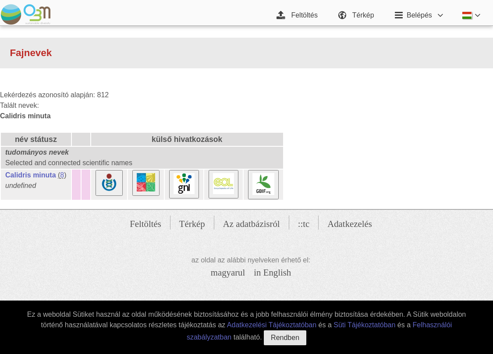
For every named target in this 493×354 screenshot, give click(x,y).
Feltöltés (145, 224)
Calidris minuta (30, 175)
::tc (304, 224)
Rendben (285, 337)
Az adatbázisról (251, 224)
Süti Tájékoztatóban (364, 325)
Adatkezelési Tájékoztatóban (271, 325)
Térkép (192, 224)
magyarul (228, 272)
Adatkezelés (349, 224)
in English (272, 272)
